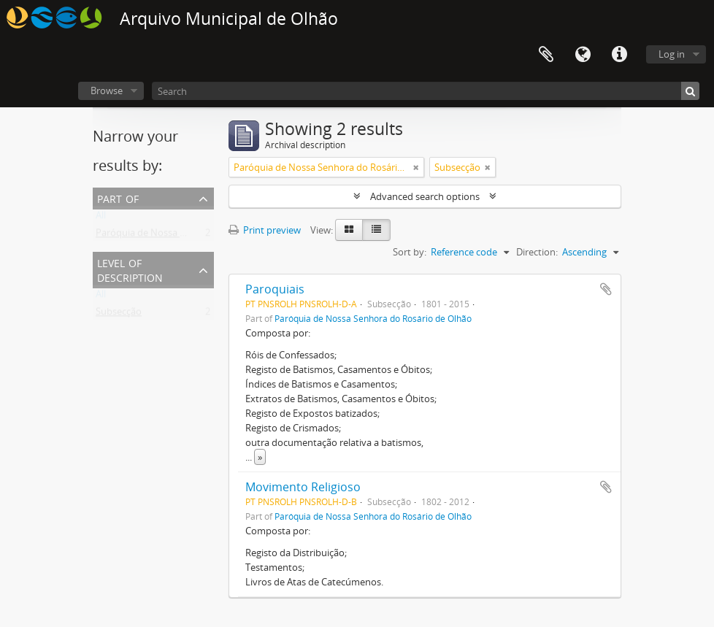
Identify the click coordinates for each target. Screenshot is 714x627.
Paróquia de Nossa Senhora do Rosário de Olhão (201, 235)
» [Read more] (260, 456)
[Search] (425, 91)
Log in (672, 54)
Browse (107, 90)
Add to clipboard (606, 289)
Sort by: (409, 251)
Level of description (130, 269)
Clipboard (546, 54)
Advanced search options (425, 196)
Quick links (619, 54)
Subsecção (119, 314)
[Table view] (376, 230)
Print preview (265, 229)
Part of (118, 197)
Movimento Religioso (303, 487)
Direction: (537, 251)
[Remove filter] (416, 167)
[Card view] (349, 230)
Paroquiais (274, 289)
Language (582, 54)
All (101, 218)
